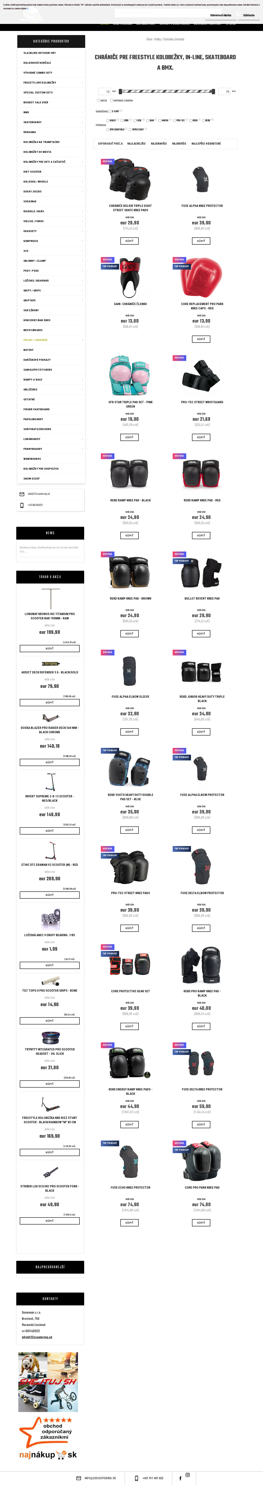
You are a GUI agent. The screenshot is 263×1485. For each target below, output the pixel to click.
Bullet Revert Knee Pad (202, 598)
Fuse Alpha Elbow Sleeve (130, 697)
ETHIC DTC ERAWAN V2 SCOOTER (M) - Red (49, 865)
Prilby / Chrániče (164, 39)
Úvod (149, 39)
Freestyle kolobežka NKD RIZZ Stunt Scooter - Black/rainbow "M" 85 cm (49, 1120)
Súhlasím (249, 15)
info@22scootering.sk (39, 494)
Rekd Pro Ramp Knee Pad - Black (202, 993)
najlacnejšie (136, 143)
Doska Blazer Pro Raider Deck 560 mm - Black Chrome (50, 730)
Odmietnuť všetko (220, 15)
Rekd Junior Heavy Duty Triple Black (202, 699)
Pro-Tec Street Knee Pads (130, 893)
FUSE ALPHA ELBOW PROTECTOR (202, 795)
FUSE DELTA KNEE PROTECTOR (202, 1089)
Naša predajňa (122, 23)
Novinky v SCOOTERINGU (175, 23)
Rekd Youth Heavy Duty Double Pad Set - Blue (130, 797)
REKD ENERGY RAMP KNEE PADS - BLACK (130, 1092)
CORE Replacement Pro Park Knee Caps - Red (202, 306)
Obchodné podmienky (208, 23)
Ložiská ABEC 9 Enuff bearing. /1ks (49, 935)
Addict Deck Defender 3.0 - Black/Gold (49, 672)
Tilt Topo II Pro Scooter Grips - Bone (49, 990)
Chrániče (179, 39)
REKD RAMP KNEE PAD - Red (202, 500)
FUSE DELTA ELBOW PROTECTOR (202, 893)
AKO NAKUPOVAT (146, 23)
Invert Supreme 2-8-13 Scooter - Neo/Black (49, 798)
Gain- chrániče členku (130, 304)
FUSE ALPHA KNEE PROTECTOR (202, 206)
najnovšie (179, 143)
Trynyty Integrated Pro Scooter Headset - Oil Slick (50, 1052)
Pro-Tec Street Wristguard (202, 402)
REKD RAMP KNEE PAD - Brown (130, 598)
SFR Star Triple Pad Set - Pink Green (130, 404)
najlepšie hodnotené (206, 143)
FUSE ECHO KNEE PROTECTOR (130, 1187)
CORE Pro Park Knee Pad (202, 1187)
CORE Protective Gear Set (130, 991)
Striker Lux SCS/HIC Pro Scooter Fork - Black (49, 1188)
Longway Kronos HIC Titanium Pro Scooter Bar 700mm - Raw (50, 616)
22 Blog (231, 23)
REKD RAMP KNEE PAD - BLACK (130, 500)
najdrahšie (159, 143)
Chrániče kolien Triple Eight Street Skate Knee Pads (130, 208)
